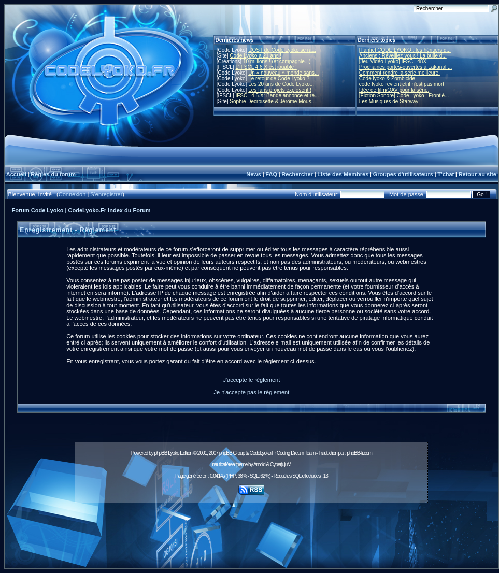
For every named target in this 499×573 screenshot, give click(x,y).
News (253, 174)
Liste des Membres (342, 174)
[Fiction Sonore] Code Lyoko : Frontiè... (404, 95)
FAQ (271, 174)
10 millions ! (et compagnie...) (277, 61)
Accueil (16, 174)
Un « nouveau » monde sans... (283, 73)
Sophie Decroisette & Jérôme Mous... (273, 101)
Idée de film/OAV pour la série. (394, 90)
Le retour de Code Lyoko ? (278, 78)
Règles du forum (53, 174)
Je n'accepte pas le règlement (251, 392)
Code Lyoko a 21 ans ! (255, 56)
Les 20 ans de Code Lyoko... (281, 84)
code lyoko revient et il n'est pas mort (401, 84)
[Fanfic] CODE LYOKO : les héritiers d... (405, 50)
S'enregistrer (106, 194)
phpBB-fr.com (359, 453)
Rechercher (297, 174)
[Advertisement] (251, 530)
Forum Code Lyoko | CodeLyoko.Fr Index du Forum (81, 210)
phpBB (160, 453)
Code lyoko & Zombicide (387, 78)
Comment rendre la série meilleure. (399, 73)
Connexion (72, 194)
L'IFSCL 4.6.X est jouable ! (265, 67)
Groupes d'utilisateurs (403, 174)
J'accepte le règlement (251, 380)
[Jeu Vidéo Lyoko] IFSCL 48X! (393, 61)
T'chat (445, 174)
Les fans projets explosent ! (279, 90)
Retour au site (477, 174)
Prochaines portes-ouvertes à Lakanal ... (405, 67)
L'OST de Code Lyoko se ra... (282, 50)
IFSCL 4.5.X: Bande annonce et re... (277, 95)
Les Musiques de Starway (389, 101)
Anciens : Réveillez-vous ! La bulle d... (403, 56)
